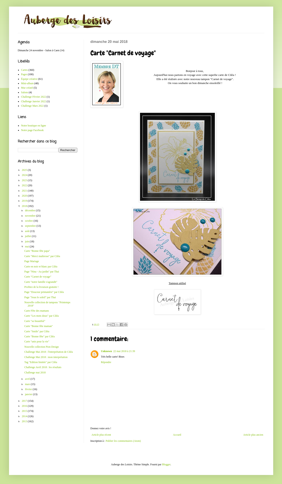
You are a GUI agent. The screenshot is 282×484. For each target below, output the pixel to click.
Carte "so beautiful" (34, 321)
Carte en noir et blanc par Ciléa (40, 266)
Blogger (166, 464)
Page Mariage (31, 261)
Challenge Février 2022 (33, 96)
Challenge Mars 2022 (32, 105)
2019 (25, 200)
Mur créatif (27, 87)
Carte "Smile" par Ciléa (36, 331)
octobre (29, 220)
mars (28, 384)
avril (27, 378)
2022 (25, 185)
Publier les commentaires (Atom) (123, 440)
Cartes (24, 69)
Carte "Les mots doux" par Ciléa (41, 315)
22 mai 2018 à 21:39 (124, 351)
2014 (25, 416)
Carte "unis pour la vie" (36, 341)
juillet (28, 236)
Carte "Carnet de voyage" (37, 276)
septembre (30, 225)
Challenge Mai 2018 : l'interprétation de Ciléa (48, 351)
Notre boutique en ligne (33, 125)
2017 (25, 400)
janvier (29, 394)
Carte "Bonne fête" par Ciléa (39, 336)
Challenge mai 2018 (35, 372)
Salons (24, 92)
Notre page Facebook (32, 130)
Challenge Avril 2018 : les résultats (42, 367)
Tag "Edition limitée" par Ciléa (40, 362)
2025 (25, 170)
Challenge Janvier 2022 (33, 101)
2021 (25, 190)
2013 (25, 421)
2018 (25, 206)
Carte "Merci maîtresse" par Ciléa (42, 256)
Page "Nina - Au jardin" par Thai (41, 271)
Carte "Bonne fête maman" (38, 326)
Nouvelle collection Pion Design (41, 346)
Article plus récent (101, 434)
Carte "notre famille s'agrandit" (40, 281)
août (27, 231)
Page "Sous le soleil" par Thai (40, 297)
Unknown (106, 351)
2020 (25, 195)
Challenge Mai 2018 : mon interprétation (45, 357)
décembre (30, 210)
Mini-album (27, 83)
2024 (25, 175)
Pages (24, 74)
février (29, 389)
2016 (25, 405)
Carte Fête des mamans (36, 310)
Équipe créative (29, 78)
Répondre (106, 362)
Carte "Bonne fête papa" (37, 250)
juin (27, 241)
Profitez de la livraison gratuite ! (41, 287)
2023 (25, 180)
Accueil (177, 434)
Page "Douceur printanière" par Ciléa (44, 292)
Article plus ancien (253, 434)
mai (27, 246)
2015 (25, 411)
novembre (30, 215)
